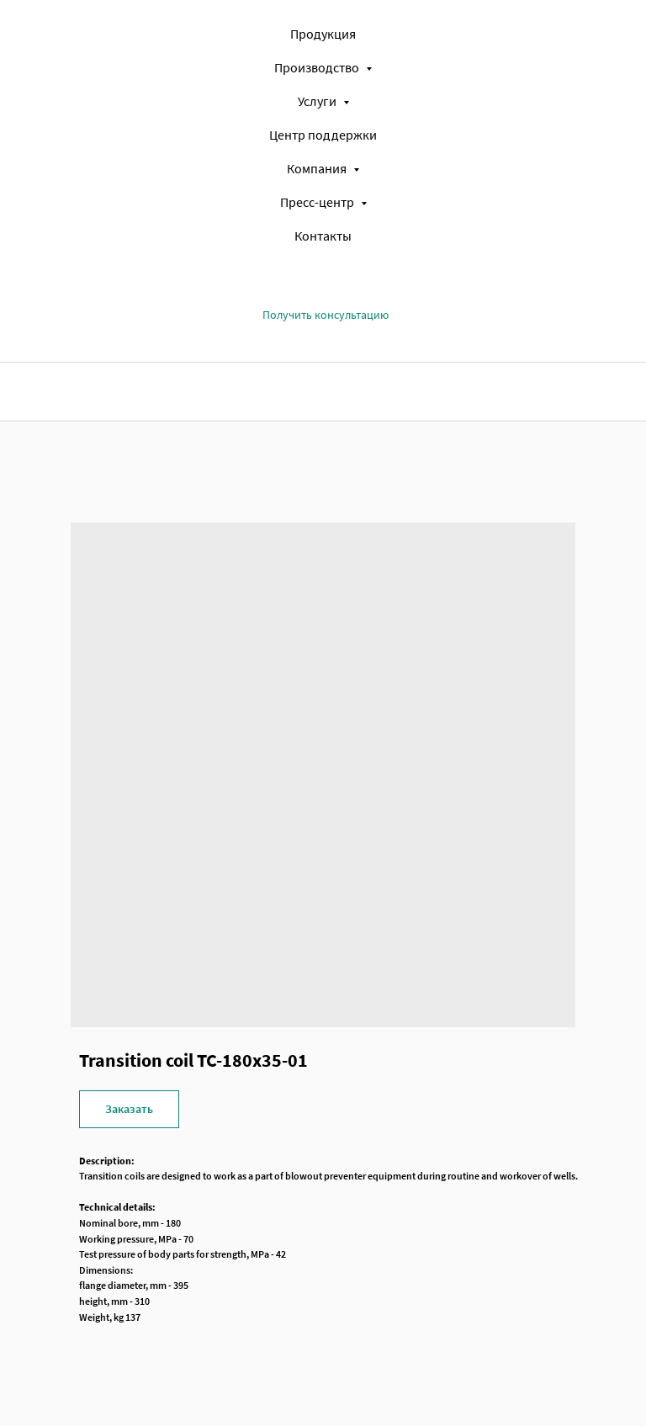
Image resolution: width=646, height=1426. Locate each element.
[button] (325, 315)
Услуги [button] (318, 101)
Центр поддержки (323, 134)
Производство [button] (318, 67)
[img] (139, 391)
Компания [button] (318, 168)
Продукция (323, 33)
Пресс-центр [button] (318, 201)
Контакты (323, 235)
